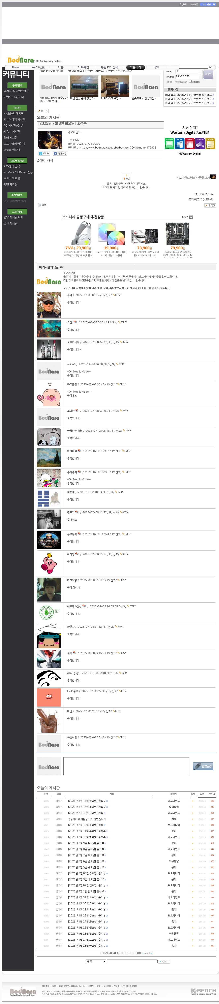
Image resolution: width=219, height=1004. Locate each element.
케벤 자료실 (10, 184)
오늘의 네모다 (12, 150)
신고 (108, 295)
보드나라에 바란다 (14, 143)
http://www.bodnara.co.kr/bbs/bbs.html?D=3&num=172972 (118, 147)
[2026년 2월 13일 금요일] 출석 (85, 813)
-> (14, 113)
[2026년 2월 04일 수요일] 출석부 (87, 873)
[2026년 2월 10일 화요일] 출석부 (87, 837)
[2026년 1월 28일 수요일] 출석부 (87, 915)
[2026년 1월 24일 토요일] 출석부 (87, 939)
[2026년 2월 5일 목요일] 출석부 (86, 867)
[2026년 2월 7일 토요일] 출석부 (86, 855)
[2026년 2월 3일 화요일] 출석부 (86, 879)
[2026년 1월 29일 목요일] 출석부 (87, 909)
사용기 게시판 (12, 131)
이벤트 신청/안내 (14, 97)
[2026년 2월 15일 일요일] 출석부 (87, 801)
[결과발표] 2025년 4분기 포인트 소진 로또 (189, 99)
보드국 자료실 (12, 178)
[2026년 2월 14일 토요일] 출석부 (87, 807)
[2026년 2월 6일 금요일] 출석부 (86, 861)
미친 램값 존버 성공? (81, 98)
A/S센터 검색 (12, 166)
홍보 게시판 (10, 223)
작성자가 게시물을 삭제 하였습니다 (87, 819)
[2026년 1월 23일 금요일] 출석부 (87, 945)
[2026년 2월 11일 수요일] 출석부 (87, 831)
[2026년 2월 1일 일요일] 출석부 (86, 891)
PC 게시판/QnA (13, 125)
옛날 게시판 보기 (13, 217)
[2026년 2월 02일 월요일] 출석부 (87, 885)
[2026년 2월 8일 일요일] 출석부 (86, 849)
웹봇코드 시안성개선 (143, 98)
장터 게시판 (10, 137)
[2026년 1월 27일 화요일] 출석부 (87, 921)
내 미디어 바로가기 (15, 201)
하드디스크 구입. (110, 98)
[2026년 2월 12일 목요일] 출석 (85, 825)
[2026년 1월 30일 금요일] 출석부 (87, 903)
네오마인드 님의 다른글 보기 (196, 178)
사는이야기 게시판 (14, 119)
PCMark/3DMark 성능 (18, 172)
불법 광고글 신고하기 (200, 199)
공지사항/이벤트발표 (16, 91)
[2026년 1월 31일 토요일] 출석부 (87, 897)
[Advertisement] (132, 35)
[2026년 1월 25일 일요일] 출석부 (87, 933)
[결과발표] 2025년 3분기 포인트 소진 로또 (189, 103)
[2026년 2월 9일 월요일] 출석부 (86, 843)
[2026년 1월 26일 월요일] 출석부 (87, 927)
